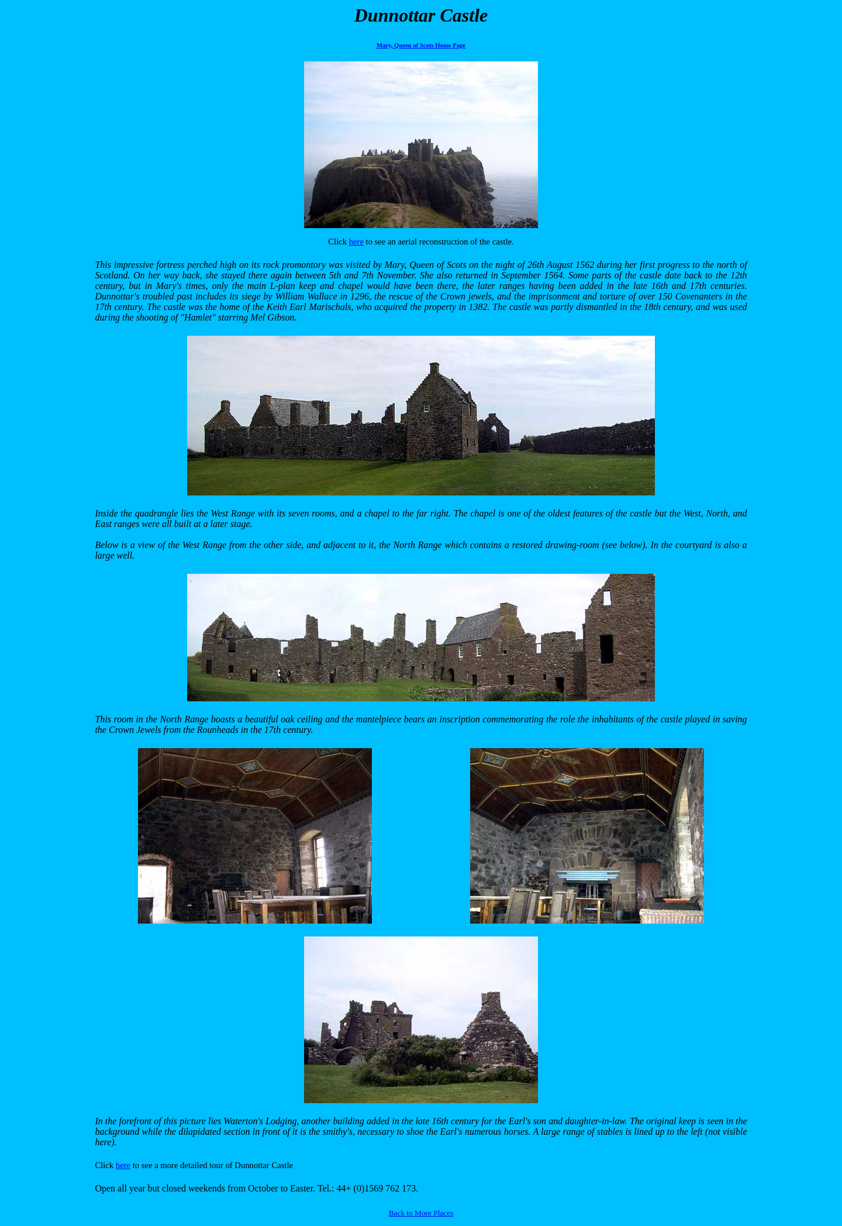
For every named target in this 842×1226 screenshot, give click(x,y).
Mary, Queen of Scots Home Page (421, 45)
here (356, 241)
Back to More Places (421, 1212)
